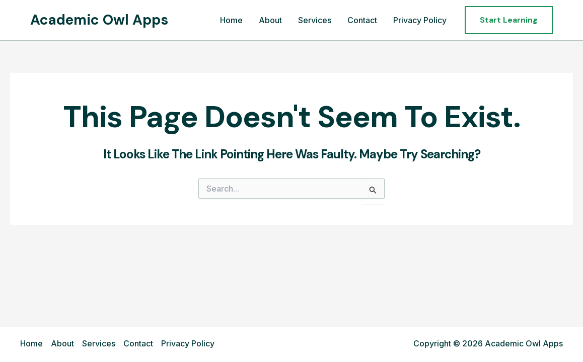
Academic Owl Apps (99, 20)
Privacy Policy (420, 20)
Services (314, 20)
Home (231, 20)
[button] (509, 20)
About (270, 20)
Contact (362, 20)
